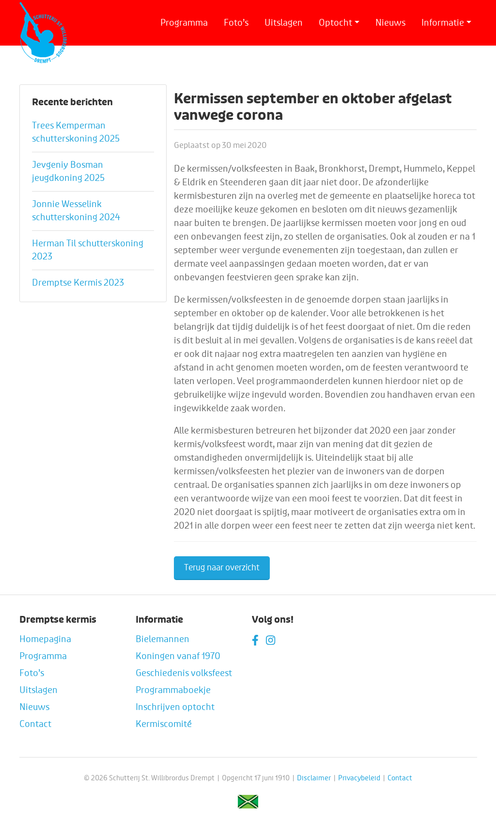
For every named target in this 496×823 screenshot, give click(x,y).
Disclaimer (314, 778)
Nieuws (390, 22)
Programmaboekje (173, 690)
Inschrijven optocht (175, 707)
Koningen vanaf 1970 (178, 656)
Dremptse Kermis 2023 (78, 282)
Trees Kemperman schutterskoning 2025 (76, 132)
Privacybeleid (359, 778)
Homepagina (45, 639)
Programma (184, 22)
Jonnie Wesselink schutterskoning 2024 (76, 211)
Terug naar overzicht (222, 568)
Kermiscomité (164, 724)
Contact (35, 724)
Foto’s (236, 22)
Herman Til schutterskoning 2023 (87, 250)
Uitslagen (283, 22)
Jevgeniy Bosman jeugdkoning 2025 (68, 171)
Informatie (442, 22)
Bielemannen (162, 639)
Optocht (335, 22)
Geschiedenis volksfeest (184, 673)
